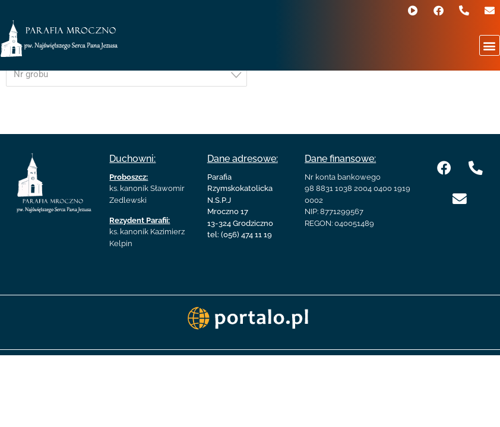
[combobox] (126, 75)
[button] (489, 45)
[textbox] (130, 74)
